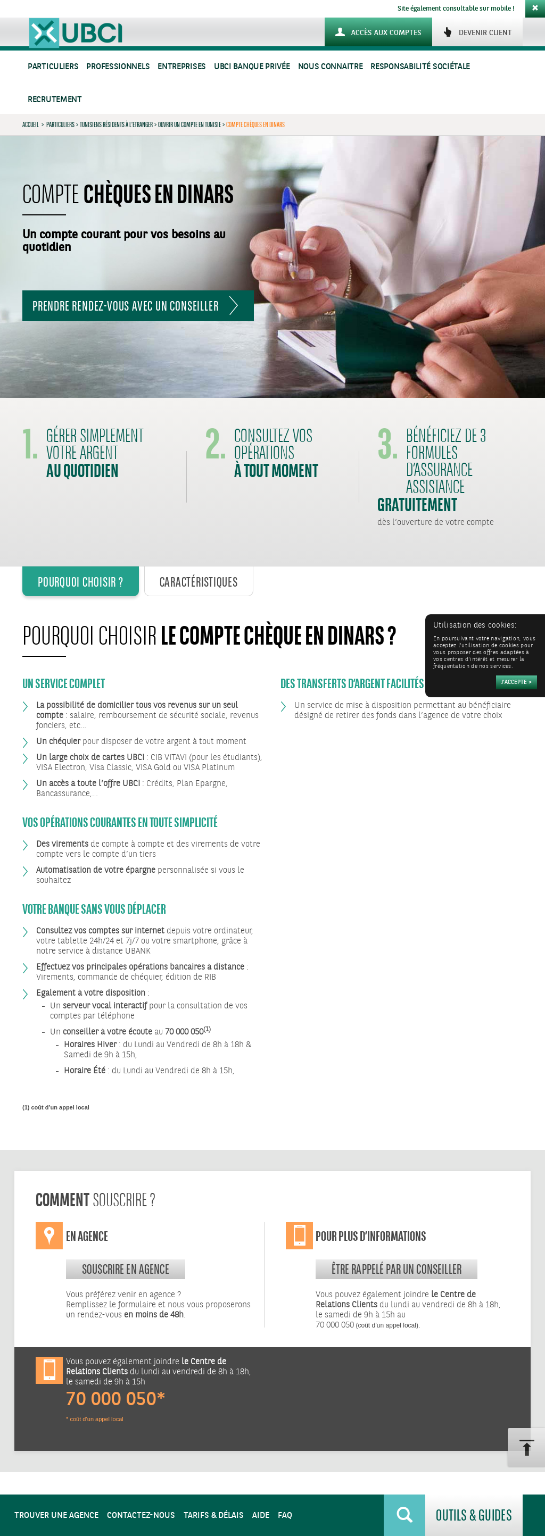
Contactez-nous (141, 1515)
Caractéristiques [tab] (199, 581)
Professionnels (118, 66)
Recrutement (55, 99)
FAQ (285, 1515)
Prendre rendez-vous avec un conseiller (125, 305)
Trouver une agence (56, 1515)
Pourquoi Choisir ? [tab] (80, 581)
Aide (260, 1515)
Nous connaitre (330, 66)
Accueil (30, 124)
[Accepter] (516, 682)
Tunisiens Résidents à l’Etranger (116, 124)
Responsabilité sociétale (420, 66)
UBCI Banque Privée (252, 66)
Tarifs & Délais (214, 1515)
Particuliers (53, 66)
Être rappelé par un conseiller (397, 1269)
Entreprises (182, 66)
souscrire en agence (125, 1269)
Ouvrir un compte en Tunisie (189, 124)
